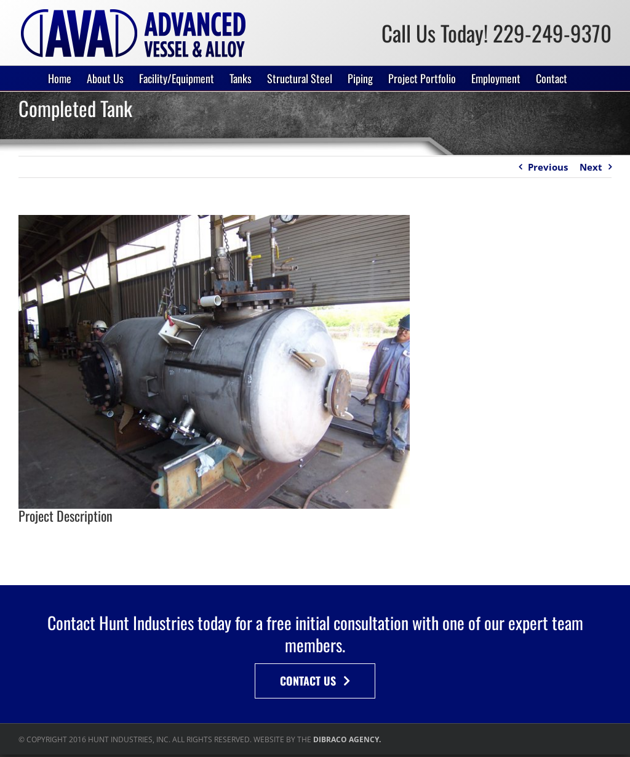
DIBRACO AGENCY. (347, 739)
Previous (548, 167)
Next (591, 167)
